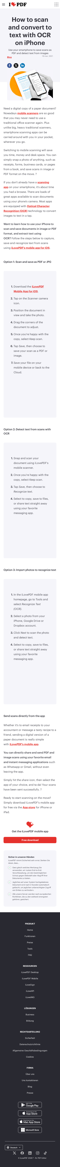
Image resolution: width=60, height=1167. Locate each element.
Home (30, 930)
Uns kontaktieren (30, 1080)
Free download (30, 840)
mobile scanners (27, 113)
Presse (30, 1093)
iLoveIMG (30, 997)
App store (29, 807)
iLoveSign (30, 984)
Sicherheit (30, 1038)
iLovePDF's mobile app (24, 744)
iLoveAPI (30, 991)
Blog (9, 57)
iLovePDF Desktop (30, 972)
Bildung (30, 1020)
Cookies (30, 1056)
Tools (29, 948)
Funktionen (30, 936)
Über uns (30, 1074)
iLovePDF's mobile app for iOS (30, 247)
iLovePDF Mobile (30, 978)
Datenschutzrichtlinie (30, 1044)
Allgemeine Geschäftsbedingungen (30, 1050)
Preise (30, 942)
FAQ (30, 955)
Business (30, 1014)
